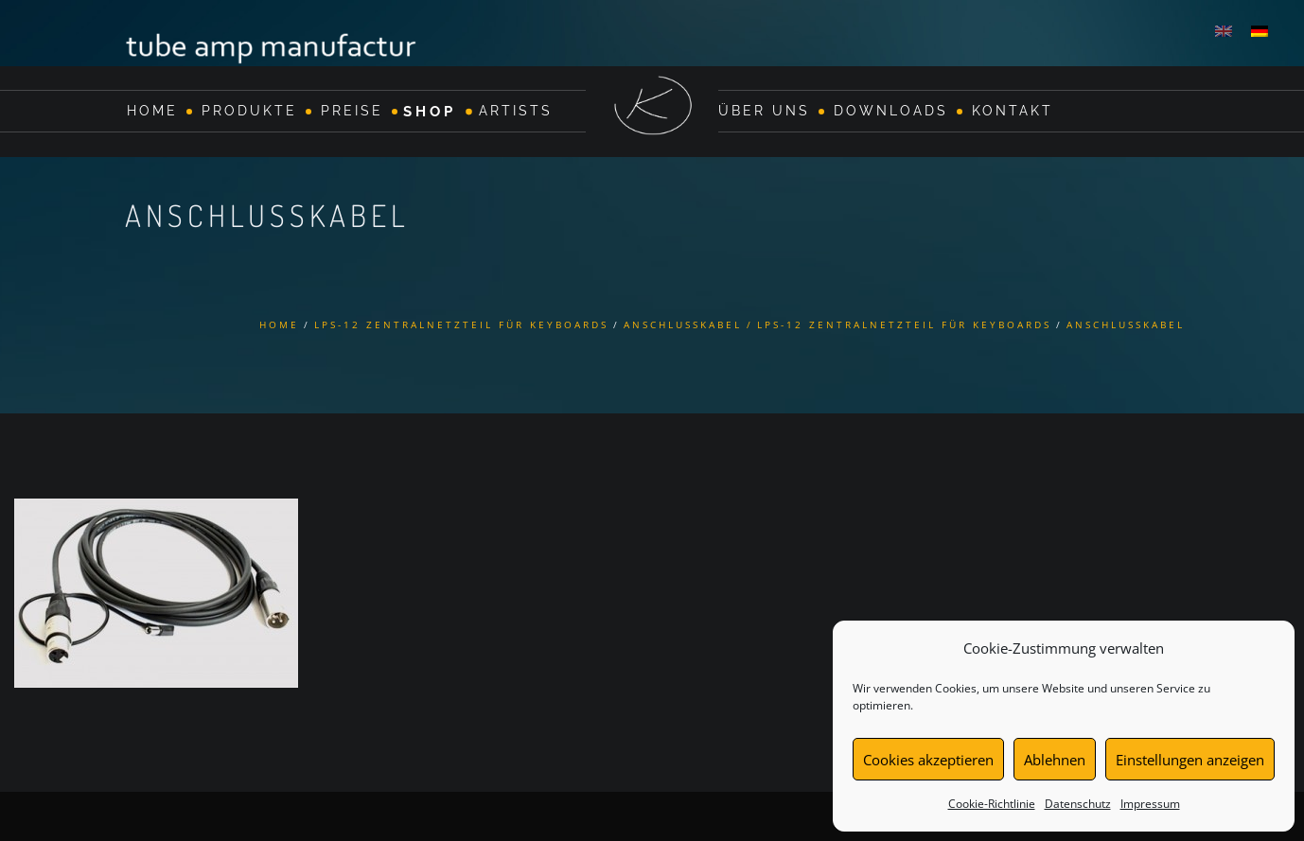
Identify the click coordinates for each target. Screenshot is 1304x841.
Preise (352, 110)
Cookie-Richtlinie (991, 804)
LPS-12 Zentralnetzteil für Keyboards (461, 324)
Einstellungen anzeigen (1190, 759)
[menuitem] (1224, 30)
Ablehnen (1054, 759)
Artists (516, 110)
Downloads (891, 110)
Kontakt (1012, 110)
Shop (429, 110)
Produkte (249, 110)
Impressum (1150, 804)
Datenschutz (1078, 804)
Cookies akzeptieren (928, 759)
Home (152, 110)
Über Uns (764, 110)
